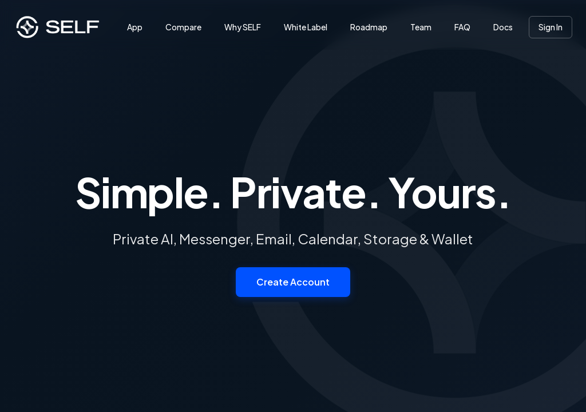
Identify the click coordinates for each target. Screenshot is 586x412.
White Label (305, 27)
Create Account (293, 282)
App (134, 27)
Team (420, 27)
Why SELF (242, 27)
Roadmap (368, 27)
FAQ (462, 27)
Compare (183, 27)
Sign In (551, 27)
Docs (503, 27)
